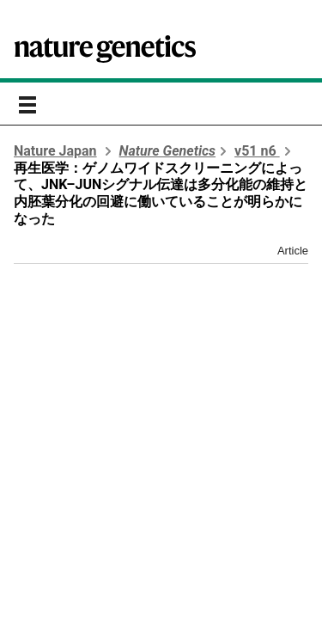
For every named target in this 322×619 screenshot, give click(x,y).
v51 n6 (257, 151)
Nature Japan (55, 151)
